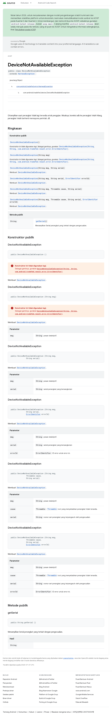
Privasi (46, 712)
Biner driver (7, 698)
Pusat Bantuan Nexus (83, 687)
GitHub (5, 702)
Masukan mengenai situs (61, 712)
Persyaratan (7, 683)
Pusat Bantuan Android (84, 679)
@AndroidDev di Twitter (48, 683)
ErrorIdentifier (73, 178)
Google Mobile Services (85, 694)
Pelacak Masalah (82, 702)
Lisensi (39, 712)
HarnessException (26, 74)
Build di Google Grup (47, 698)
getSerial (40, 221)
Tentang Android (9, 712)
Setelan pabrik (8, 694)
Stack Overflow (81, 698)
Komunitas (23, 712)
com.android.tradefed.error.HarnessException (34, 86)
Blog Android (44, 687)
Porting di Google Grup (48, 702)
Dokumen (25, 3)
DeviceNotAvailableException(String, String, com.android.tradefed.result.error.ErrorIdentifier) (52, 147)
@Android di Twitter (46, 679)
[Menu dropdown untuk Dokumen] (32, 3)
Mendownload (8, 687)
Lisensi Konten (68, 658)
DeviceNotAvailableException (24, 142)
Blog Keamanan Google (48, 691)
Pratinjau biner (8, 691)
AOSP (10, 56)
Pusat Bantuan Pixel (83, 683)
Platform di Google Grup (48, 694)
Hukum (31, 712)
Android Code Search (47, 3)
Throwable (52, 509)
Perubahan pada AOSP (25, 30)
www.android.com (83, 691)
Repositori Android (10, 679)
